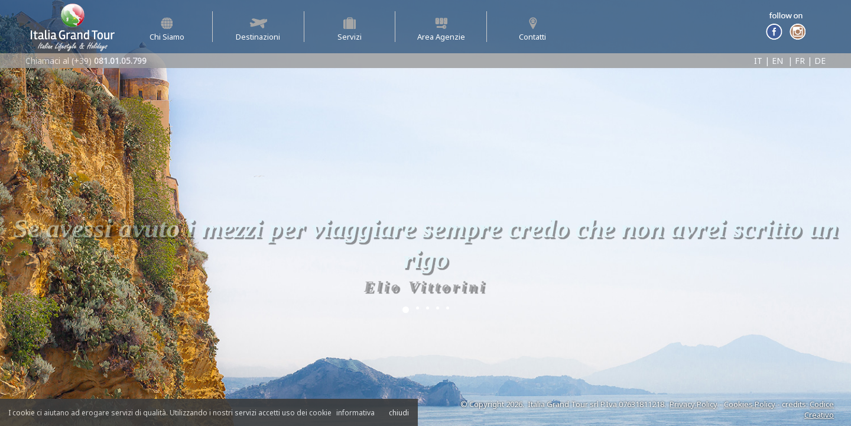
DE (820, 60)
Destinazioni (258, 29)
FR (800, 60)
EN (777, 60)
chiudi (399, 413)
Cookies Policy (749, 404)
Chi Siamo (167, 29)
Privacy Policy (693, 404)
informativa (355, 413)
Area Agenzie (441, 29)
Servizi (349, 29)
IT (758, 60)
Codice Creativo (819, 409)
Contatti (532, 29)
